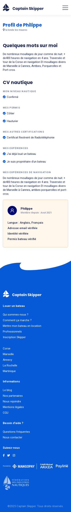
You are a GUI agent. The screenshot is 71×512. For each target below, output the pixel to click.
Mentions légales (13, 407)
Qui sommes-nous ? (15, 314)
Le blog (7, 390)
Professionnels (12, 331)
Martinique (9, 371)
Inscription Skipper (14, 337)
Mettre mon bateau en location (22, 326)
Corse (6, 348)
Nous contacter (12, 437)
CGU (5, 412)
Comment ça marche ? (17, 320)
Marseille (8, 354)
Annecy (7, 359)
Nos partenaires (13, 395)
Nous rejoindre (12, 401)
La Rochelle (10, 365)
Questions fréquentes (16, 431)
